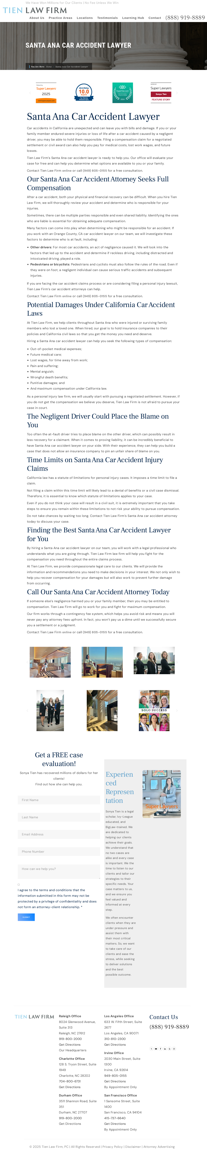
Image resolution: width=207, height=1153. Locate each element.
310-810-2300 (115, 1039)
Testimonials (107, 18)
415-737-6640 (115, 1118)
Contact (155, 18)
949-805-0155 (115, 1075)
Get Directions (70, 1044)
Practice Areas (60, 18)
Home (49, 66)
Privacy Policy (112, 1147)
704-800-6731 (70, 1081)
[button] (30, 93)
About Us (36, 18)
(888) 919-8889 (169, 1027)
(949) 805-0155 (95, 171)
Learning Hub (133, 18)
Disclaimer (133, 1147)
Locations (85, 18)
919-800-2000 (70, 1039)
